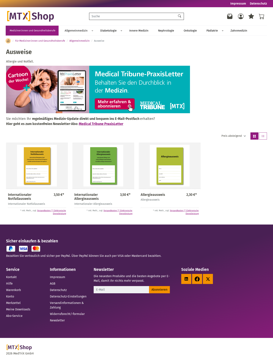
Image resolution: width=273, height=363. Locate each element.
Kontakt (11, 277)
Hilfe (9, 284)
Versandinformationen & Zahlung (67, 306)
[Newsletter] (230, 16)
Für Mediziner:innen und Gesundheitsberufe (40, 41)
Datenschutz (258, 3)
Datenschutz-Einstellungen (68, 297)
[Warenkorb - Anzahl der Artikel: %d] (261, 16)
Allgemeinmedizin (73, 30)
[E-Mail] (121, 290)
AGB (52, 284)
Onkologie (167, 30)
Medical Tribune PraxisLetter (101, 124)
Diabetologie (101, 30)
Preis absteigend (231, 136)
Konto (10, 297)
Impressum (238, 3)
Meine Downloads (18, 310)
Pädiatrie (184, 30)
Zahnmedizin (205, 30)
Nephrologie (148, 30)
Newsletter (57, 321)
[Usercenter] (240, 16)
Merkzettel (13, 303)
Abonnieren (159, 290)
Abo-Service (14, 316)
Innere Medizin (126, 30)
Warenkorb (13, 290)
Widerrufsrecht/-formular (67, 314)
